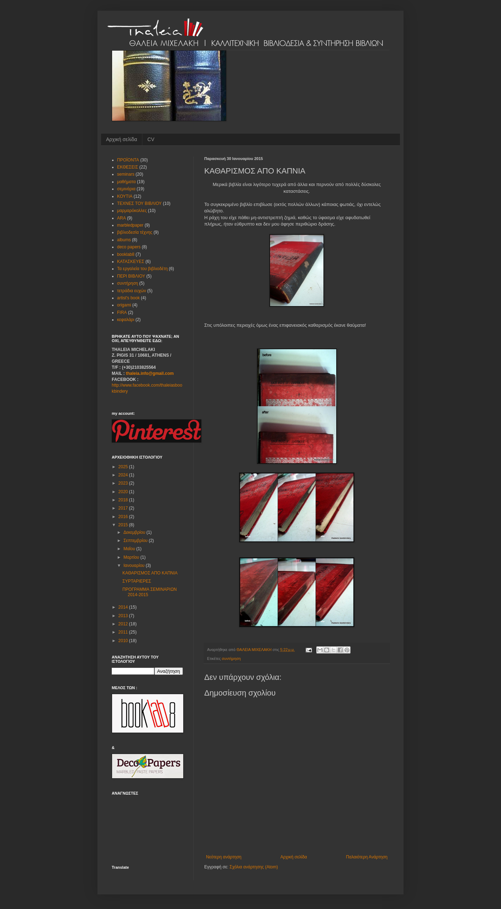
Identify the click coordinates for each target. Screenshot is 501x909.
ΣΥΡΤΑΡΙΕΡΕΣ (136, 581)
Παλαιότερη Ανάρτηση (366, 856)
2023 (123, 483)
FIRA (122, 312)
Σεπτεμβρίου (136, 540)
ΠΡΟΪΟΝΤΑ (128, 159)
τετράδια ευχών (131, 290)
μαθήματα (126, 181)
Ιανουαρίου (134, 565)
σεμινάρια (126, 188)
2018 (123, 499)
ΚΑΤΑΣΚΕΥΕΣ (130, 261)
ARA (121, 218)
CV (150, 139)
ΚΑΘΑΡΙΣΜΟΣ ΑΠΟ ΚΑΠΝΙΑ (150, 572)
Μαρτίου (132, 557)
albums (124, 239)
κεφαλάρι (125, 319)
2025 (123, 466)
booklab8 (126, 254)
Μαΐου (129, 548)
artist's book (128, 297)
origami (124, 305)
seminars (126, 174)
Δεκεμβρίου (135, 532)
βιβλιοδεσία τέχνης (134, 232)
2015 (123, 524)
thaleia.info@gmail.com (150, 373)
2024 (123, 474)
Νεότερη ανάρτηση (223, 856)
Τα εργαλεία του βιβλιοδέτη (142, 268)
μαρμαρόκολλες (132, 210)
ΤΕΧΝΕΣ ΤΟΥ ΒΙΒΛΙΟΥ (139, 203)
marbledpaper (130, 225)
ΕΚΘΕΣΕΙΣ (127, 167)
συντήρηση (231, 658)
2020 (123, 491)
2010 (123, 640)
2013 (123, 615)
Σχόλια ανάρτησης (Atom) (254, 866)
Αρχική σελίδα (121, 139)
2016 (123, 516)
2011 (123, 632)
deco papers (129, 246)
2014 (123, 607)
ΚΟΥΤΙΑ (124, 196)
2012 (123, 623)
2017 (123, 508)
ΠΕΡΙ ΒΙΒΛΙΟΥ (131, 276)
